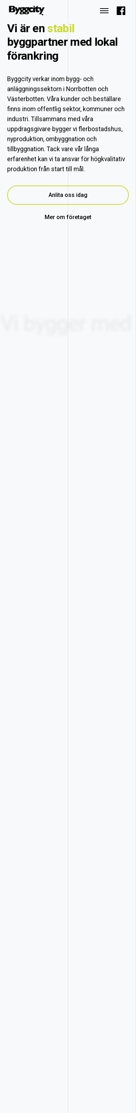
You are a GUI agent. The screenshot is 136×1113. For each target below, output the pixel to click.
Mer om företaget (68, 217)
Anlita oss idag (68, 195)
